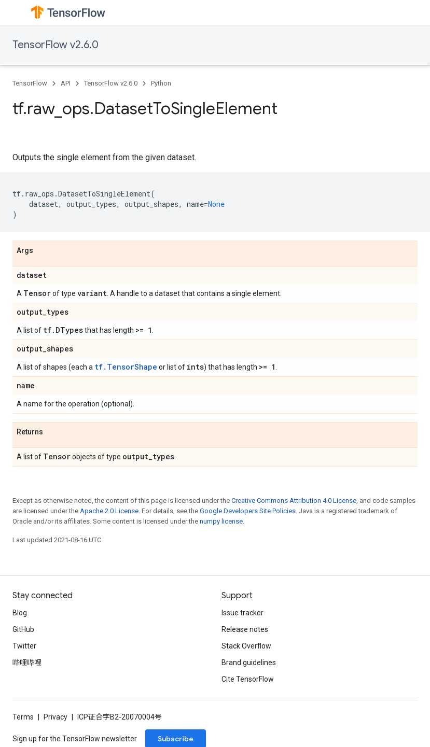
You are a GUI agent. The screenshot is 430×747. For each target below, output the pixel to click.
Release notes (244, 629)
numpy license (221, 521)
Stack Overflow (246, 646)
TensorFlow (29, 83)
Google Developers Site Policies (248, 511)
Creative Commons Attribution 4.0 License (293, 500)
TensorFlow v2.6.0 (55, 44)
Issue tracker (242, 613)
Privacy (55, 717)
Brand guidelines (248, 662)
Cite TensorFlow (247, 679)
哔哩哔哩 (26, 662)
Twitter (24, 646)
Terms (23, 717)
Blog (19, 613)
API (66, 83)
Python (161, 83)
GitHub (23, 629)
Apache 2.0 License (109, 511)
